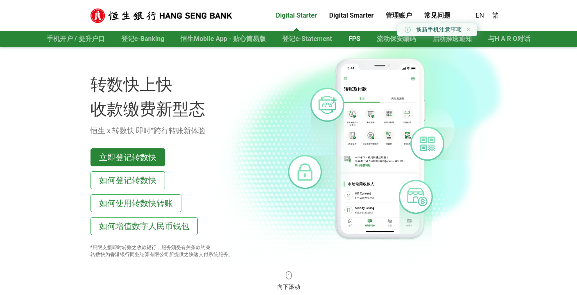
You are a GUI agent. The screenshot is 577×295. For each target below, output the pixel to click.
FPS (354, 39)
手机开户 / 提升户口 (76, 39)
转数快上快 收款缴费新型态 (148, 96)
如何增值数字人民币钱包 (144, 226)
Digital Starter (296, 15)
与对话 (509, 39)
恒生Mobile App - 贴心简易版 (223, 39)
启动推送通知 (452, 39)
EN (479, 15)
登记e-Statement (307, 39)
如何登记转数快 (127, 180)
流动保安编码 (396, 39)
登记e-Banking (143, 39)
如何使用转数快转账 (136, 203)
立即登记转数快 (127, 157)
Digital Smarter (351, 15)
